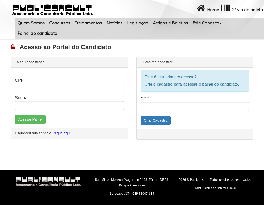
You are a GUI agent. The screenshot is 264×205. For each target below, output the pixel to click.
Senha (21, 97)
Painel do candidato (37, 33)
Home (207, 8)
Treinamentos (88, 23)
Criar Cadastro (155, 120)
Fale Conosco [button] (207, 23)
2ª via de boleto (241, 8)
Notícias (114, 23)
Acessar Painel (30, 119)
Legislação (137, 23)
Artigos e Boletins (170, 23)
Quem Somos (31, 23)
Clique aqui (61, 133)
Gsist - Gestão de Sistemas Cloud (215, 188)
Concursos (59, 23)
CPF (19, 80)
